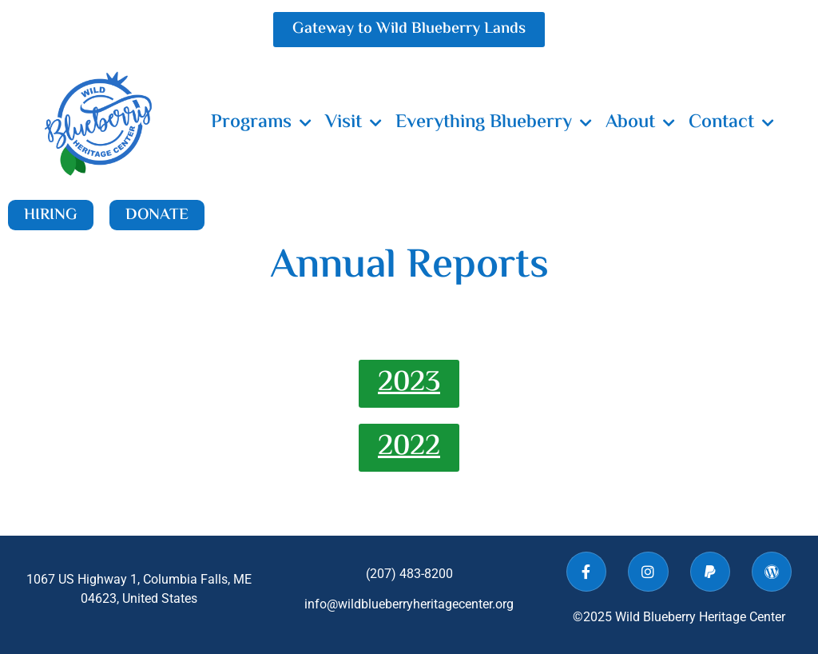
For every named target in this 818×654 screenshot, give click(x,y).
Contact (731, 123)
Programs (261, 123)
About (640, 123)
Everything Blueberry (493, 123)
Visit (353, 123)
